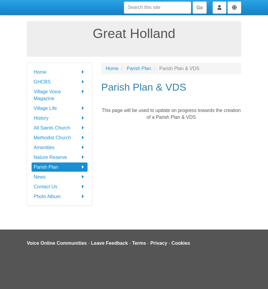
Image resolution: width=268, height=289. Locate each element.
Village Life (59, 108)
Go (200, 7)
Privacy (158, 243)
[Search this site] (157, 7)
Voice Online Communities (57, 243)
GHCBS (59, 81)
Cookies (181, 243)
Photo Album (59, 196)
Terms (139, 243)
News (59, 176)
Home (59, 72)
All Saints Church (59, 127)
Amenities (59, 147)
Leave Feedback (109, 243)
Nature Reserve (59, 157)
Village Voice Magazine (59, 94)
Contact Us (59, 186)
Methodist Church (59, 137)
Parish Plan (59, 167)
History (59, 118)
